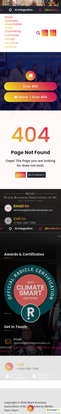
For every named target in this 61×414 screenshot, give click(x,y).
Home (21, 97)
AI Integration (28, 10)
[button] (53, 411)
